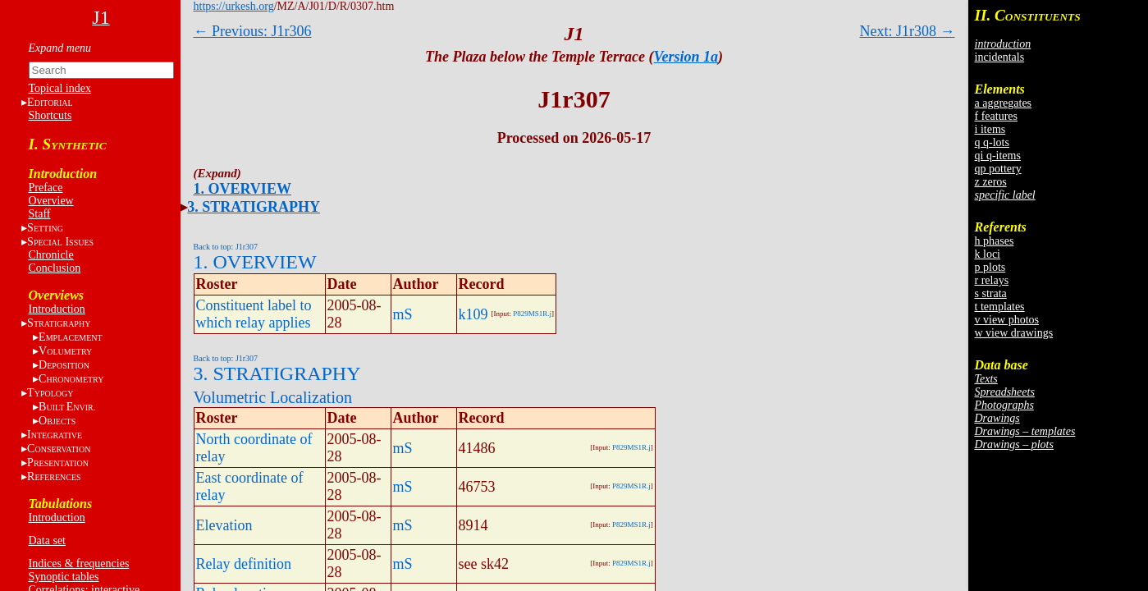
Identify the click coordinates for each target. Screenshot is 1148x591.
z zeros (991, 182)
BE (67, 407)
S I (60, 242)
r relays (992, 280)
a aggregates (1003, 103)
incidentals (1000, 57)
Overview (51, 201)
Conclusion (55, 268)
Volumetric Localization (273, 397)
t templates (1000, 306)
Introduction (57, 309)
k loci (988, 254)
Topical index (60, 88)
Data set (47, 540)
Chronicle (51, 255)
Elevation (224, 525)
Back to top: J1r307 (226, 246)
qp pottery (998, 169)
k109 (473, 314)
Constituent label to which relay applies (254, 314)
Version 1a (686, 56)
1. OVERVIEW (242, 189)
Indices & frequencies (79, 563)
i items (990, 129)
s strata (991, 293)
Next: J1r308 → (907, 31)
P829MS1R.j (532, 313)
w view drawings (1014, 333)
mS (403, 314)
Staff (40, 214)
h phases (994, 241)
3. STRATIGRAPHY (253, 207)
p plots (990, 267)
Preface (46, 187)
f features (996, 116)
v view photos (1007, 320)
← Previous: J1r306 (253, 31)
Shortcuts (50, 115)
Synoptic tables (64, 576)
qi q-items (998, 155)
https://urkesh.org (234, 6)
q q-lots (992, 142)
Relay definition (243, 564)
